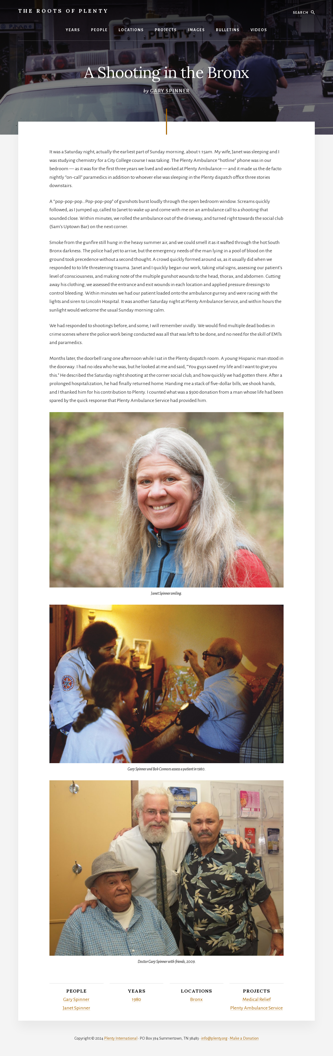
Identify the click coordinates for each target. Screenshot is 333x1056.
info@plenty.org (214, 1038)
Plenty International (120, 1038)
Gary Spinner (170, 91)
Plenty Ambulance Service (256, 1008)
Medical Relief (256, 999)
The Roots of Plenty (63, 11)
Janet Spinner (76, 1008)
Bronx (196, 999)
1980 (136, 999)
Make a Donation (244, 1038)
